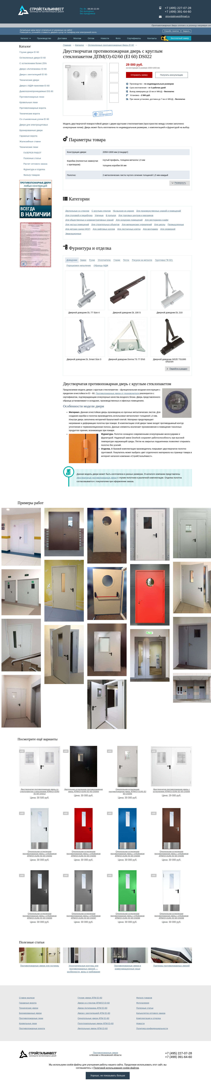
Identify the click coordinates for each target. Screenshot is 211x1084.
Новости (105, 38)
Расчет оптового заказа (35, 164)
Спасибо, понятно (171, 31)
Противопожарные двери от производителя (117, 393)
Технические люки (28, 147)
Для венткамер (150, 229)
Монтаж (77, 38)
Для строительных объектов (105, 224)
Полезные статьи (32, 158)
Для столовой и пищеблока (78, 215)
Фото (118, 38)
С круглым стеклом (101, 211)
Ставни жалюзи (27, 998)
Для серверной (167, 229)
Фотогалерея (142, 1003)
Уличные (99, 215)
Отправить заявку (139, 75)
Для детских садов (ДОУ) (77, 229)
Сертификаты (134, 38)
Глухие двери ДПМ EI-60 (90, 998)
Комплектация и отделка (148, 1018)
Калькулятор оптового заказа (150, 1013)
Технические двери (29, 80)
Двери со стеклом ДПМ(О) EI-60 (94, 1003)
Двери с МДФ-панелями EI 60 (34, 85)
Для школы (159, 224)
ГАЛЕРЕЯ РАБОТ (32, 152)
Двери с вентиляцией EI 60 (33, 74)
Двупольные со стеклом (77, 211)
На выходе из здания (123, 211)
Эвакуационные (73, 233)
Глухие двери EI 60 (29, 52)
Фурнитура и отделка (34, 169)
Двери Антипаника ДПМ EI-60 (92, 1008)
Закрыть (186, 31)
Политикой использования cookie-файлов (116, 1068)
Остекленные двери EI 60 (32, 57)
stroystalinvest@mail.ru (177, 16)
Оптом (91, 38)
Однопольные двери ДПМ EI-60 (93, 1018)
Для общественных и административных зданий (89, 220)
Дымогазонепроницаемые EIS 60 (36, 91)
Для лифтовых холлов (104, 229)
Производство (44, 38)
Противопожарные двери (105, 1053)
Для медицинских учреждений (137, 224)
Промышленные (176, 224)
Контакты (152, 38)
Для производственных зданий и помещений (158, 211)
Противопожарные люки (31, 97)
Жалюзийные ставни (30, 141)
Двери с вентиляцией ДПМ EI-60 (94, 1013)
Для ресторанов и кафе (157, 220)
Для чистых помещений (77, 224)
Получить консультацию (171, 75)
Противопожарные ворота (32, 108)
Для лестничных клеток (129, 229)
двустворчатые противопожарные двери (97, 478)
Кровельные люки (28, 102)
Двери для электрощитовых (33, 124)
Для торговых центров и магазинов (135, 215)
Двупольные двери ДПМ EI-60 (93, 1028)
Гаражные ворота (28, 136)
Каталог (24, 38)
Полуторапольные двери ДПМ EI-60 (96, 1023)
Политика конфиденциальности (152, 1028)
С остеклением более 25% (33, 63)
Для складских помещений (129, 220)
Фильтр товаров (31, 175)
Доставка (62, 38)
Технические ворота (29, 113)
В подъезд (111, 215)
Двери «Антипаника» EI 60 (33, 69)
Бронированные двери (31, 130)
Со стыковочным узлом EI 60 (34, 119)
